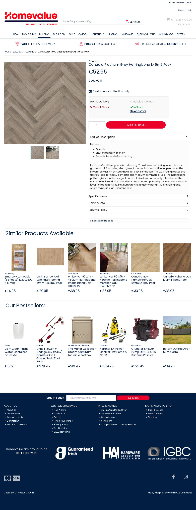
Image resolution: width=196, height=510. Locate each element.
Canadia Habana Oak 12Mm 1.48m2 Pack (177, 278)
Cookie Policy (60, 428)
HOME (172, 2)
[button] (82, 65)
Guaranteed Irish (14, 417)
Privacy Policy (60, 424)
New (15, 34)
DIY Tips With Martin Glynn (113, 410)
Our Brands (166, 34)
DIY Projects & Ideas (110, 413)
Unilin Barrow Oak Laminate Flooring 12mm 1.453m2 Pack (49, 280)
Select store (138, 111)
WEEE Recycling (61, 431)
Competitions (107, 417)
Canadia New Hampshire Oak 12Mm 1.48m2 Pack (143, 280)
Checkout (183, 24)
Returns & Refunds (62, 420)
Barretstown (12, 420)
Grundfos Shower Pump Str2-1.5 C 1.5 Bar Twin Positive (143, 352)
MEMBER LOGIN (183, 2)
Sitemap (151, 417)
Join (190, 10)
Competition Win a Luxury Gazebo (117, 424)
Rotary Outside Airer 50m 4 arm (176, 350)
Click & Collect (144, 101)
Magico (159, 492)
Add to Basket (136, 125)
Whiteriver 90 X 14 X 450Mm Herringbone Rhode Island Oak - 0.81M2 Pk (81, 281)
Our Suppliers (12, 413)
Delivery (57, 417)
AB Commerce (184, 492)
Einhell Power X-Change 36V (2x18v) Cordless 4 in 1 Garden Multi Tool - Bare (49, 355)
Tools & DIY (29, 34)
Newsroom (105, 420)
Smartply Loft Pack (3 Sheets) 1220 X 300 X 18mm (18, 280)
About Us (10, 410)
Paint (72, 34)
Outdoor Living (146, 34)
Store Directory (154, 413)
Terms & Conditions (16, 424)
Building (44, 34)
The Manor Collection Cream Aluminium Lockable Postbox (82, 352)
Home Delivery (99, 101)
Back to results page (102, 220)
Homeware (127, 34)
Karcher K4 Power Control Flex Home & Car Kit (113, 352)
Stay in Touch (55, 398)
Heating (112, 34)
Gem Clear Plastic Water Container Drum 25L (16, 352)
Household (97, 34)
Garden (82, 34)
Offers (181, 34)
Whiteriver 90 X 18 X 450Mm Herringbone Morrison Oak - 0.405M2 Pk (113, 281)
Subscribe (133, 397)
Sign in (181, 10)
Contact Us (59, 413)
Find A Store (59, 410)
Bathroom (59, 34)
